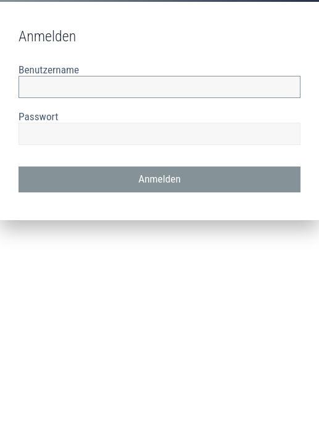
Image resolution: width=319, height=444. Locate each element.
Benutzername (49, 70)
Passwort (38, 116)
